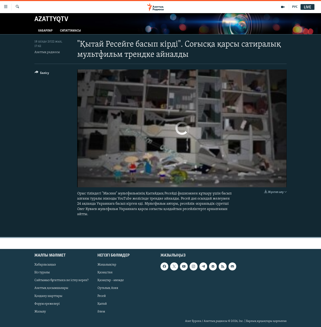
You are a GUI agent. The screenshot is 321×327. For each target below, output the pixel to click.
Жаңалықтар (106, 264)
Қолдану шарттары (48, 295)
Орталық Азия (107, 288)
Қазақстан (105, 272)
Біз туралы (42, 272)
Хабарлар (45, 30)
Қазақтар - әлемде (110, 280)
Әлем (101, 311)
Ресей (101, 295)
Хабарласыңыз (45, 264)
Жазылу (40, 311)
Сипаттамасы (70, 30)
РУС (295, 7)
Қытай (102, 303)
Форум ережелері (47, 303)
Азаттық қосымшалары (51, 288)
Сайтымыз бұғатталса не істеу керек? (61, 280)
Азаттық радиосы (47, 52)
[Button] (42, 73)
